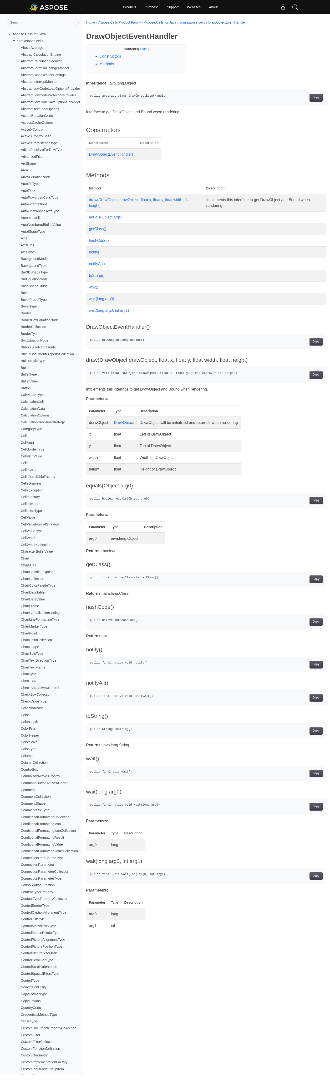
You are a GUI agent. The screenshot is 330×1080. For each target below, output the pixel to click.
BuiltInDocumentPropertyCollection (47, 354)
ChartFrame (30, 606)
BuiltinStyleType (33, 361)
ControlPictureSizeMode (39, 953)
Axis (24, 238)
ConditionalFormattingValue (42, 844)
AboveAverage (32, 48)
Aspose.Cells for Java (29, 34)
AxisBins (27, 245)
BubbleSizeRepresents (38, 347)
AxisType (28, 252)
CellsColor (28, 470)
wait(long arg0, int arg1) (109, 310)
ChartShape (30, 647)
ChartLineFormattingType (40, 619)
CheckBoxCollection (36, 694)
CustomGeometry (34, 1055)
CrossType (29, 1021)
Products (129, 7)
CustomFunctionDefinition (40, 1048)
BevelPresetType (34, 300)
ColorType (28, 749)
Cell (24, 436)
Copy (299, 97)
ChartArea (28, 565)
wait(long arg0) (101, 299)
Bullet (25, 368)
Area (24, 170)
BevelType (29, 306)
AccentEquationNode (37, 116)
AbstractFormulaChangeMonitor (45, 68)
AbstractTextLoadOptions (40, 109)
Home (90, 22)
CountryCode (31, 1008)
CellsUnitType (31, 511)
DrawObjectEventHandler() (111, 154)
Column (27, 756)
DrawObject (124, 423)
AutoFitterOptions (34, 204)
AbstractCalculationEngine (41, 54)
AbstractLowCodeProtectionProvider (48, 95)
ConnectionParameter (37, 865)
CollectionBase (32, 708)
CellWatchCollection (36, 545)
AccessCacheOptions (37, 122)
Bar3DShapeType (34, 272)
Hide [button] (140, 49)
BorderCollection (33, 327)
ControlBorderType (35, 905)
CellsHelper (29, 504)
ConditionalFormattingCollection (45, 817)
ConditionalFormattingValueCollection (49, 851)
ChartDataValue (33, 599)
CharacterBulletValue (37, 551)
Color (25, 715)
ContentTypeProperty (37, 892)
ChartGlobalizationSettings (41, 613)
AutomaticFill (30, 218)
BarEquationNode (34, 279)
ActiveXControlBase (36, 136)
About (213, 7)
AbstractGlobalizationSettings (43, 75)
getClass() (97, 229)
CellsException (32, 490)
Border (26, 313)
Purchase (152, 7)
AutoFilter (28, 191)
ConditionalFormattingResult (42, 837)
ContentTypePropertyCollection (44, 899)
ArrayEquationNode (36, 177)
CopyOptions (31, 1001)
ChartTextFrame (33, 667)
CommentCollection (36, 796)
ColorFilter (28, 728)
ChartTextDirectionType (38, 660)
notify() (95, 252)
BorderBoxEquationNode (40, 320)
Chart (25, 558)
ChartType (28, 674)
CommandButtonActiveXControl (45, 783)
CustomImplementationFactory (44, 1062)
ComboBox (29, 769)
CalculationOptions (35, 415)
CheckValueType (33, 701)
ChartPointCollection (36, 640)
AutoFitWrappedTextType (40, 211)
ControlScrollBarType (37, 960)
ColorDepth (29, 722)
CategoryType (31, 429)
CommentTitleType (35, 810)
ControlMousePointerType (40, 933)
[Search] (43, 22)
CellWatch (28, 538)
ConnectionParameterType (41, 878)
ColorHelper (30, 735)
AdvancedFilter (32, 157)
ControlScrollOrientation (39, 967)
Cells (24, 463)
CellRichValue (31, 456)
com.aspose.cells (30, 41)
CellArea (27, 443)
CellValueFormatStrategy (40, 524)
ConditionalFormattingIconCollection (48, 830)
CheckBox (28, 681)
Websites (194, 7)
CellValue (28, 517)
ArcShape (28, 163)
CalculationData (33, 409)
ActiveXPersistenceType (39, 143)
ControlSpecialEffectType (40, 974)
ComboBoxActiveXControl (40, 776)
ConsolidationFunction (38, 885)
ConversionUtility (33, 987)
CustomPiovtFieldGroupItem (42, 1069)
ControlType (30, 980)
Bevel (25, 293)
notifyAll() (97, 264)
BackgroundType (33, 266)
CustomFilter (30, 1035)
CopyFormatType (34, 994)
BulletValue (29, 381)
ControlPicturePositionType (41, 946)
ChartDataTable (33, 592)
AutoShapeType (33, 231)
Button (26, 388)
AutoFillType (30, 184)
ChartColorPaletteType (38, 585)
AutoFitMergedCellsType (39, 197)
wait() (93, 287)
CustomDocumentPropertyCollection (48, 1028)
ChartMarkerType (34, 626)
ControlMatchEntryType (38, 926)
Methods (106, 64)
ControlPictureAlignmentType (43, 939)
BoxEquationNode (34, 340)
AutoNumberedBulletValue (41, 225)
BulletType (29, 374)
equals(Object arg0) (105, 217)
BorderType (29, 334)
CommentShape (33, 803)
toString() (97, 275)
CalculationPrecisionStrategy (43, 422)
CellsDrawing (31, 483)
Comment (28, 790)
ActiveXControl (32, 129)
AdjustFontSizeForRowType (42, 150)
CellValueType (32, 531)
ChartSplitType (32, 653)
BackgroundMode (34, 259)
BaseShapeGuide (34, 286)
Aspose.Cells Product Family (119, 22)
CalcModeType (32, 395)
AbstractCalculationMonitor (41, 61)
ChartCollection (32, 579)
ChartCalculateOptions (38, 572)
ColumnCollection (34, 762)
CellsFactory (30, 497)
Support (173, 7)
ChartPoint (29, 633)
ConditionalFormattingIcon (41, 824)
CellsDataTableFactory (38, 477)
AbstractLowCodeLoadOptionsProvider (50, 88)
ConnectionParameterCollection (45, 871)
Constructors (110, 56)
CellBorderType (32, 449)
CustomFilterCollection (38, 1042)
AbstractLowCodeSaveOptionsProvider (50, 102)
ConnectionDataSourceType (42, 858)
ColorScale (29, 742)
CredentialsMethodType (39, 1014)
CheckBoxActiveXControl (40, 688)
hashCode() (99, 240)
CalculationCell (32, 402)
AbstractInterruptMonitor (39, 82)
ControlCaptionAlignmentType (43, 912)
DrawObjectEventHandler (227, 22)
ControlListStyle (33, 919)
